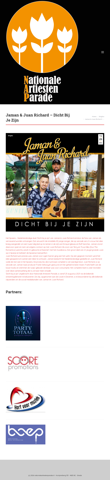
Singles (10, 136)
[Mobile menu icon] (102, 52)
